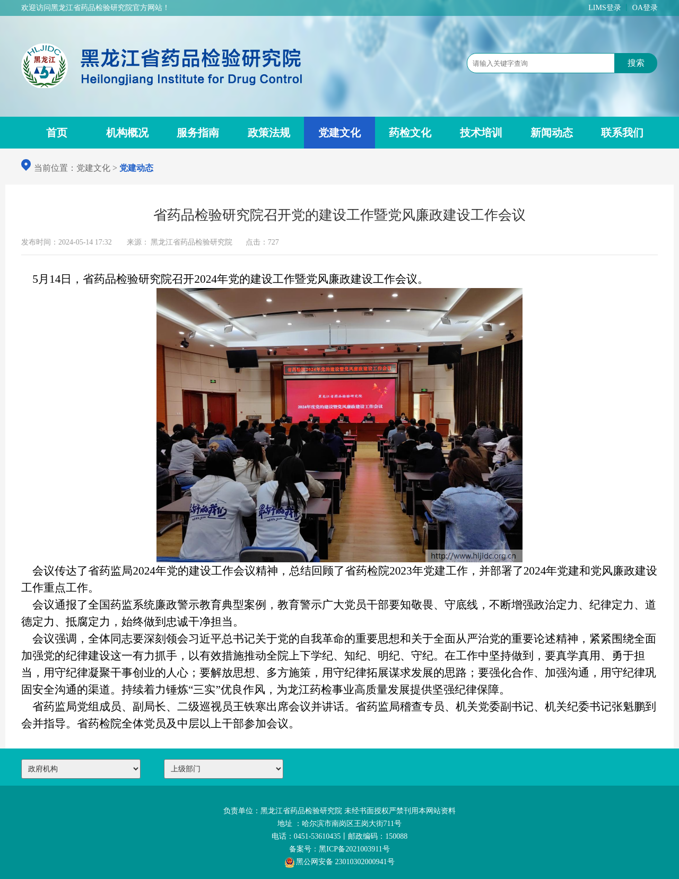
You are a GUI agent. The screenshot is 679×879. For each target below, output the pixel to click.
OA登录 (645, 8)
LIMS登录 (604, 8)
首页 (56, 132)
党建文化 (339, 132)
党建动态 (136, 167)
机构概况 (127, 132)
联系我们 (622, 132)
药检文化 (410, 132)
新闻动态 (551, 132)
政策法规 (269, 132)
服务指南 (198, 132)
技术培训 (481, 132)
